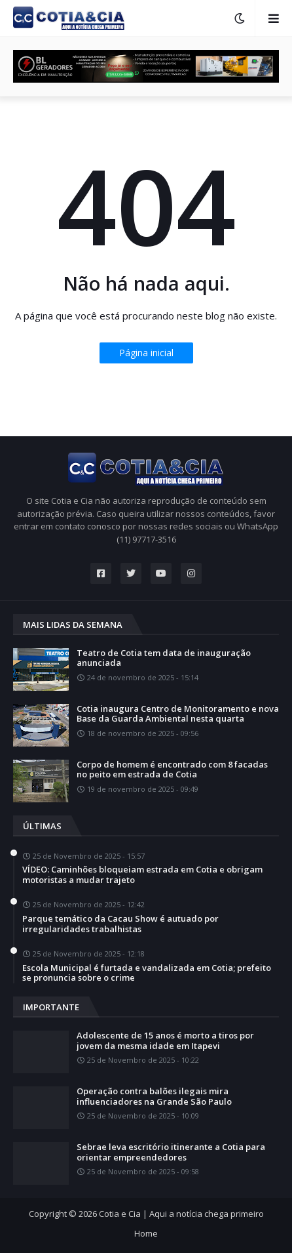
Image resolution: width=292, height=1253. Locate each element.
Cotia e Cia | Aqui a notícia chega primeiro (181, 1214)
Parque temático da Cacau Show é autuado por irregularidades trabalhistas (120, 924)
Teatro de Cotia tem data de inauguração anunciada (164, 658)
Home (146, 1233)
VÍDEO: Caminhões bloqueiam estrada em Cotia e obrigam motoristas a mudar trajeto (142, 875)
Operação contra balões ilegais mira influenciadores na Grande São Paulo (154, 1096)
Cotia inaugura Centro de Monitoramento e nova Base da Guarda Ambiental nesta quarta (178, 714)
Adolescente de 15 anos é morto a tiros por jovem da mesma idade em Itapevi (165, 1041)
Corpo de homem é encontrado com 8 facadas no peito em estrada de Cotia (172, 770)
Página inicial (146, 352)
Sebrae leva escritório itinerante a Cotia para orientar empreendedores (171, 1152)
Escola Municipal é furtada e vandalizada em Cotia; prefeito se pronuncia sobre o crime (146, 973)
